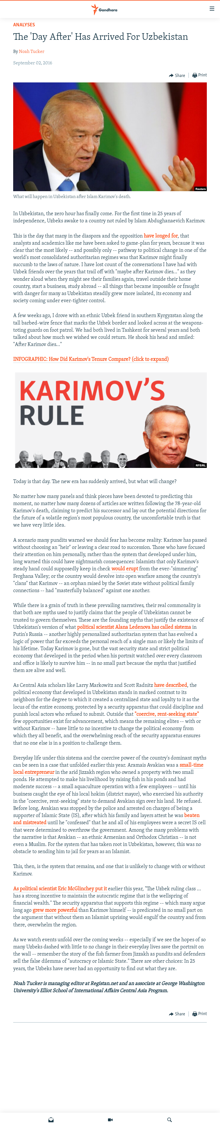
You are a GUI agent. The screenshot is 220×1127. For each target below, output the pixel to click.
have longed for (161, 236)
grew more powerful (55, 910)
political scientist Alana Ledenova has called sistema (134, 627)
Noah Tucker (31, 52)
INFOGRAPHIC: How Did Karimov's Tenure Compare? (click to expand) (91, 359)
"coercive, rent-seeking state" (167, 714)
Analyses (24, 25)
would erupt (125, 569)
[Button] (177, 75)
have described (170, 685)
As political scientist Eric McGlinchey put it (60, 889)
